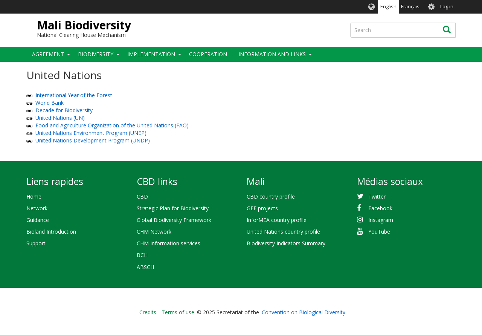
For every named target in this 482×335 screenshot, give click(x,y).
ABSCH (145, 267)
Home (33, 196)
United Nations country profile (283, 231)
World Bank (49, 102)
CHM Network (154, 231)
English (388, 6)
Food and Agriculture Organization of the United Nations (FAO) (112, 125)
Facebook (380, 208)
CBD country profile (271, 196)
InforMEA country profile (277, 219)
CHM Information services (168, 243)
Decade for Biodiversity (64, 110)
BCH (142, 255)
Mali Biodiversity (84, 25)
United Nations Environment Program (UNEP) (90, 132)
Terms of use (178, 312)
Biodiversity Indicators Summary (286, 243)
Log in (446, 6)
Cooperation (208, 54)
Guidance (37, 219)
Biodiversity (95, 54)
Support (36, 243)
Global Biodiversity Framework (174, 219)
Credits (147, 312)
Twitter (377, 196)
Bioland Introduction (51, 231)
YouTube (379, 231)
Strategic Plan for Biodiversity (173, 208)
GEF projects (262, 208)
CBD (142, 196)
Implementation (151, 54)
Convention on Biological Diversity (303, 312)
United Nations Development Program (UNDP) (92, 140)
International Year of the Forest (73, 95)
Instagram (380, 219)
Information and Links (272, 54)
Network (36, 208)
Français (410, 6)
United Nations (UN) (60, 117)
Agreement (48, 54)
